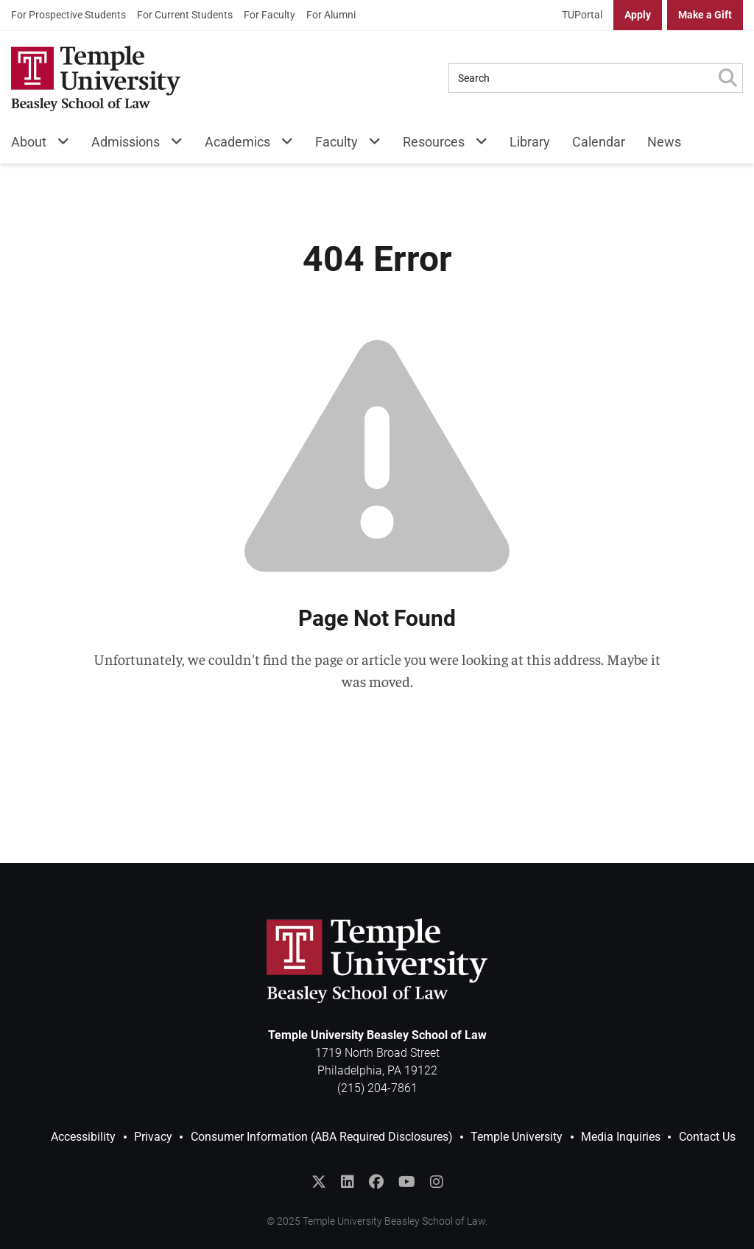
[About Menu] (57, 144)
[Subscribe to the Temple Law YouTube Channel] (406, 1182)
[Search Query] (581, 78)
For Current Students (185, 15)
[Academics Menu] (281, 144)
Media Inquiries (620, 1137)
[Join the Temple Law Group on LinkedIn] (347, 1182)
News (664, 141)
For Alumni (331, 15)
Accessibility (83, 1137)
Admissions (125, 141)
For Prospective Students (68, 15)
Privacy (153, 1137)
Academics (237, 141)
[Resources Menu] (476, 144)
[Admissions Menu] (171, 144)
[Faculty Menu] (369, 144)
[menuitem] (68, 15)
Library (530, 141)
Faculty (336, 141)
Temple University (517, 1137)
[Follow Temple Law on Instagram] (436, 1182)
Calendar (598, 141)
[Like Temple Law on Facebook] (376, 1182)
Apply (637, 15)
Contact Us (707, 1137)
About (28, 141)
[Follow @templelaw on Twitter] (318, 1182)
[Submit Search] (727, 78)
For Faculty (269, 15)
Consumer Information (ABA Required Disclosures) (322, 1137)
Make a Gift (705, 15)
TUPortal (582, 15)
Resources (434, 141)
